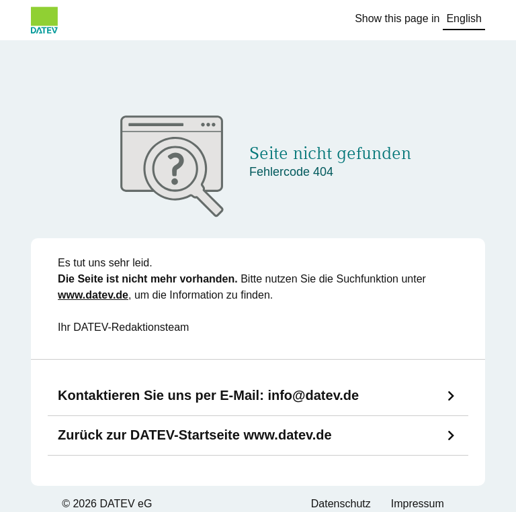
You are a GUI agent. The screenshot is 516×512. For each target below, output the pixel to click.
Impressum (417, 503)
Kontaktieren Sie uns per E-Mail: (208, 395)
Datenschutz (341, 503)
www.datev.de (93, 295)
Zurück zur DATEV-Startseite (195, 434)
